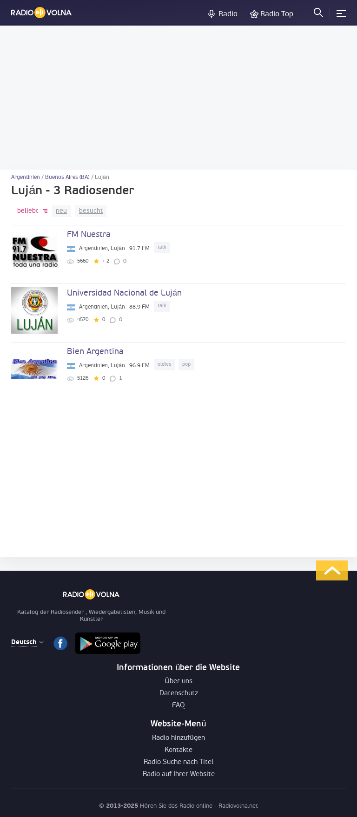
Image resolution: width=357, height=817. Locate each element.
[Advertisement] (178, 98)
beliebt (27, 211)
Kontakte (178, 750)
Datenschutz (178, 693)
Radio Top (276, 14)
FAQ (178, 705)
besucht (91, 211)
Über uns (178, 681)
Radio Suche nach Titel (178, 762)
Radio (228, 14)
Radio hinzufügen (178, 738)
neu (61, 211)
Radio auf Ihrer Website (179, 774)
